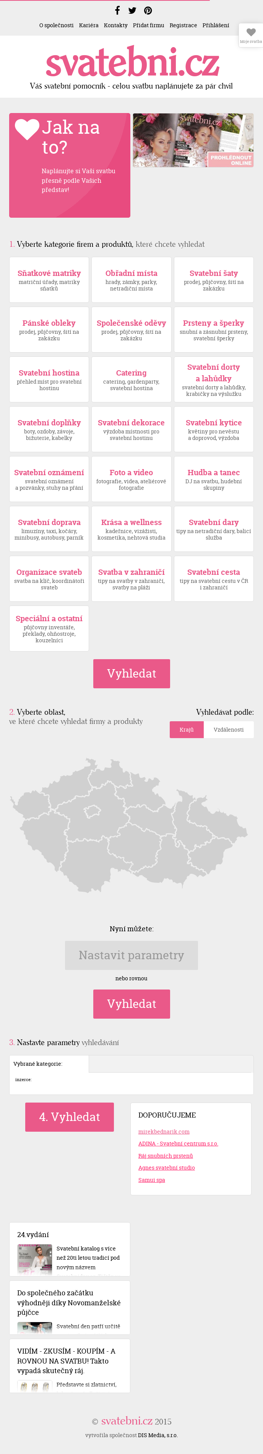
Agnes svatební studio (166, 1167)
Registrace (183, 25)
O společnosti (56, 25)
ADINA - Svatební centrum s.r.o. (178, 1143)
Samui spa (151, 1179)
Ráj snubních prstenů (165, 1155)
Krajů (187, 729)
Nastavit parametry (131, 955)
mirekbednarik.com (164, 1131)
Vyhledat (131, 673)
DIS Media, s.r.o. (158, 1435)
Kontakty (116, 25)
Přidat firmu (148, 25)
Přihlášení (216, 25)
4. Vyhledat (69, 1117)
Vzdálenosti (229, 729)
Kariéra (89, 25)
